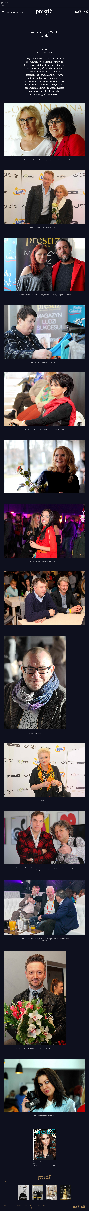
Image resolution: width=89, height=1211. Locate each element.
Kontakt (39, 1205)
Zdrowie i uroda (41, 18)
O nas (21, 12)
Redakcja (19, 1205)
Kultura (19, 18)
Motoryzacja (29, 18)
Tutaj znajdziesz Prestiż (32, 1207)
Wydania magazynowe (12, 12)
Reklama (25, 1205)
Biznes (12, 18)
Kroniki (67, 18)
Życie (51, 18)
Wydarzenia (58, 18)
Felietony (75, 18)
